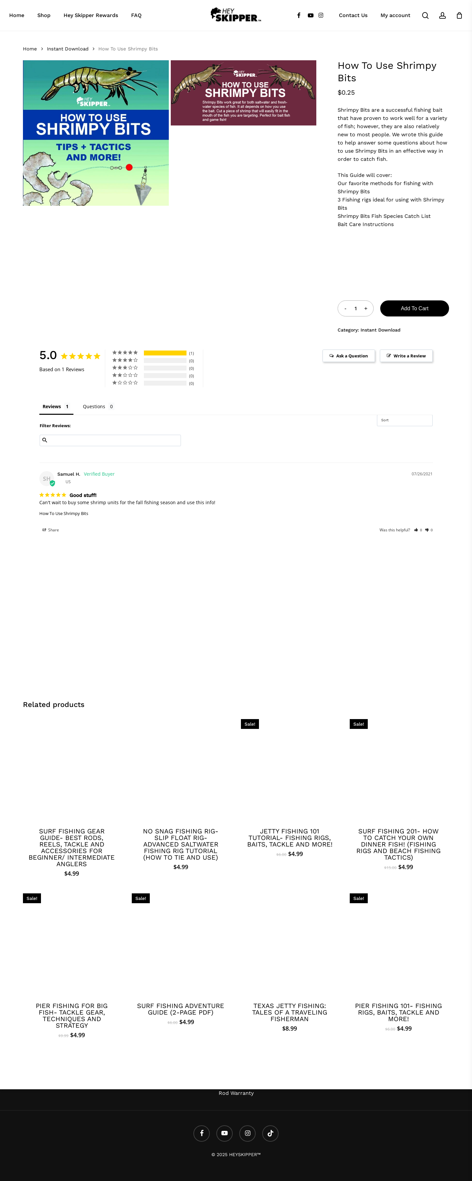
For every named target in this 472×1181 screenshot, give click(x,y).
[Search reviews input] (110, 440)
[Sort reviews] (405, 420)
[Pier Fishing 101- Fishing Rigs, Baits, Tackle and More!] (398, 942)
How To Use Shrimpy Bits (63, 513)
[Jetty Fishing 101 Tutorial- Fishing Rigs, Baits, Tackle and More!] (290, 768)
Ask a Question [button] (352, 356)
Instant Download (67, 49)
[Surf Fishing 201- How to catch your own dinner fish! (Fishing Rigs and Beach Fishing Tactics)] (398, 768)
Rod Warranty (236, 1093)
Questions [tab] (94, 406)
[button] (418, 530)
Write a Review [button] (410, 356)
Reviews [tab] (52, 406)
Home (30, 49)
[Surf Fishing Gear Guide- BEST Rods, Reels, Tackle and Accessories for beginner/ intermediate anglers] (72, 768)
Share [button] (51, 529)
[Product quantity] (355, 308)
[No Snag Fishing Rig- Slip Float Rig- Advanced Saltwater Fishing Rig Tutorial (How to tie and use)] (180, 768)
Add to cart (414, 308)
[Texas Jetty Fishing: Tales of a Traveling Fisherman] (290, 942)
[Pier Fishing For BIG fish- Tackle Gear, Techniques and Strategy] (72, 942)
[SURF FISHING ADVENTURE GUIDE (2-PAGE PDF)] (180, 942)
